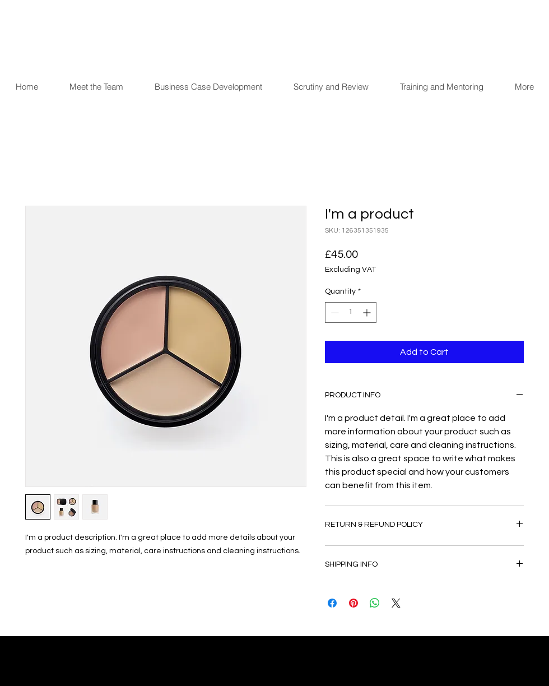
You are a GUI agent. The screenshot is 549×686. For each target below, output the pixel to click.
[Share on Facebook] (332, 603)
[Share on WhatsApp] (374, 603)
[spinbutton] (351, 312)
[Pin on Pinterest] (353, 603)
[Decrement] (334, 312)
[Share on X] (396, 603)
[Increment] (368, 312)
